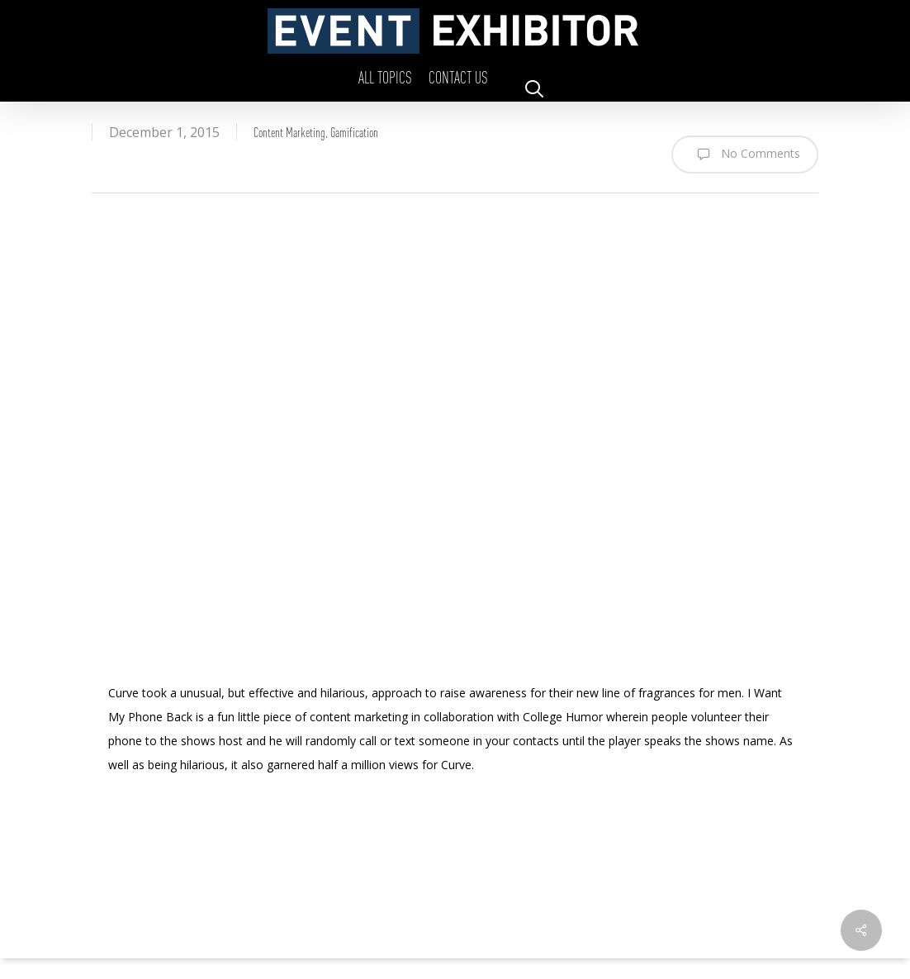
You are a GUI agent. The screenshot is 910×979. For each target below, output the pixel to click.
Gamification (354, 131)
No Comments (745, 154)
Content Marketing (289, 131)
